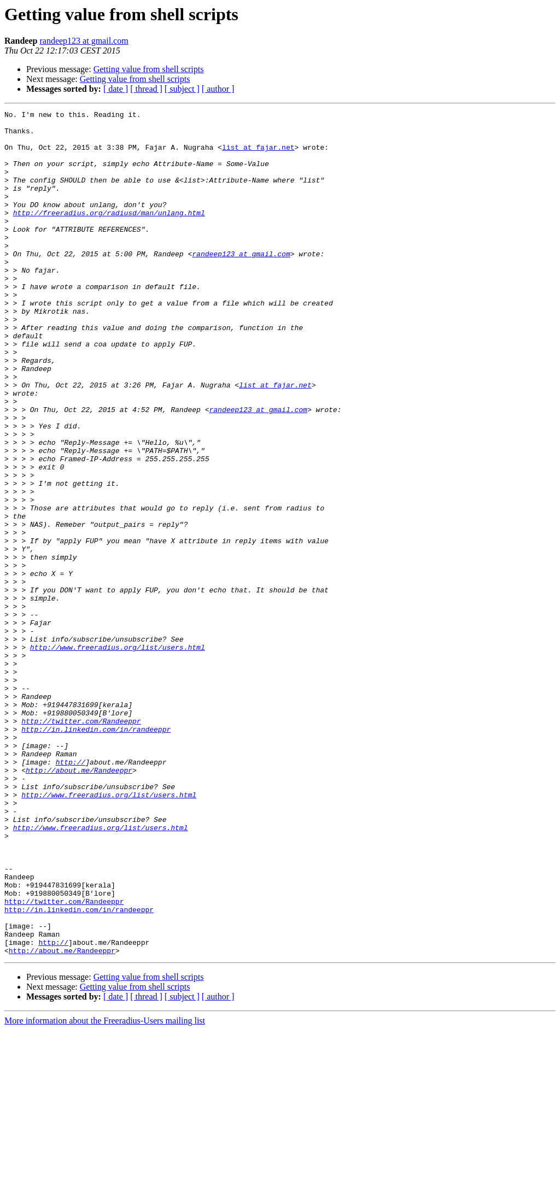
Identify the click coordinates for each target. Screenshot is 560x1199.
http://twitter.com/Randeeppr (81, 844)
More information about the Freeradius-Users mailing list (104, 1189)
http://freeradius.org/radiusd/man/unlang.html (109, 234)
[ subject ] (182, 88)
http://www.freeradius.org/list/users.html (117, 755)
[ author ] (218, 88)
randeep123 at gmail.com (83, 40)
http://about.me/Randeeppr (79, 903)
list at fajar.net (258, 155)
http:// (71, 893)
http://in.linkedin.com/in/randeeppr (96, 854)
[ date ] (115, 88)
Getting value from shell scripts (149, 69)
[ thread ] (146, 88)
